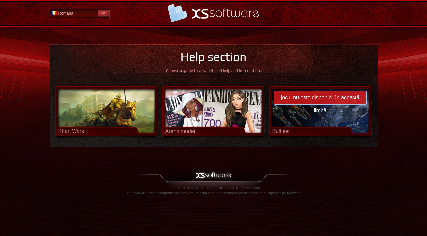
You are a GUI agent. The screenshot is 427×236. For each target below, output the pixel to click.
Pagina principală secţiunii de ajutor (214, 13)
